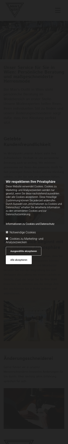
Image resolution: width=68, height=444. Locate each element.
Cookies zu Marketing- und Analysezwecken (24, 240)
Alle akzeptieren (18, 259)
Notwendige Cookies (21, 232)
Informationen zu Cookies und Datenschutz (30, 223)
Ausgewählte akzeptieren (23, 251)
